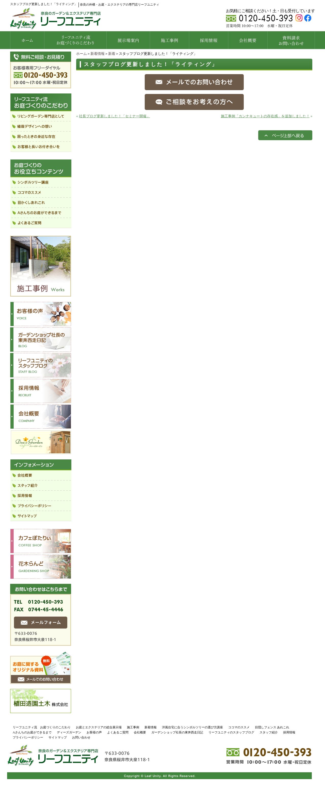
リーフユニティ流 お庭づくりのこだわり (42, 727)
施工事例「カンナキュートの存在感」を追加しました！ (265, 116)
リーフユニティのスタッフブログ (231, 732)
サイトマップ (57, 737)
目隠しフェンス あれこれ (272, 727)
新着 (111, 54)
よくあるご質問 (117, 732)
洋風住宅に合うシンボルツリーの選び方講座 (192, 727)
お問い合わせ (81, 737)
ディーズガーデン (69, 732)
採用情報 (289, 732)
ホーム (81, 54)
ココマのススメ (239, 727)
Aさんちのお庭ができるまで (32, 732)
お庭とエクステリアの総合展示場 (99, 727)
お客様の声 (94, 732)
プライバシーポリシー (28, 737)
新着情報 (97, 54)
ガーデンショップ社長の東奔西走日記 (177, 732)
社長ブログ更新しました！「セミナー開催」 (114, 116)
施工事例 (133, 727)
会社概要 (140, 732)
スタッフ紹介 (268, 732)
